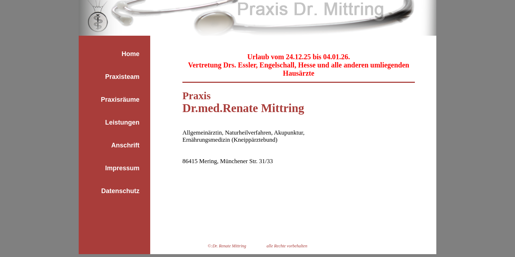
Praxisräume (120, 99)
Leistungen (122, 122)
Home (130, 53)
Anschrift (125, 145)
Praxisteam (122, 76)
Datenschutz (120, 191)
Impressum (122, 168)
